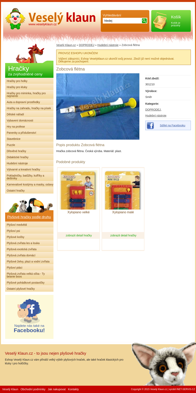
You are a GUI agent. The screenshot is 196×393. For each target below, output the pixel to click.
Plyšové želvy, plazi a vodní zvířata (28, 261)
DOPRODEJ (153, 109)
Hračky (25, 70)
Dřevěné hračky (16, 151)
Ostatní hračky (16, 190)
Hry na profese (16, 126)
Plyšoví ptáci (14, 267)
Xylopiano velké (78, 212)
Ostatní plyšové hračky (21, 288)
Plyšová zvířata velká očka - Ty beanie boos (26, 275)
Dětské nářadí (15, 114)
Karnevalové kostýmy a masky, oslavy (30, 184)
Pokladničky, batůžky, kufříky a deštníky (25, 177)
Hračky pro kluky (17, 87)
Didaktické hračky (18, 157)
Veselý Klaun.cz (66, 45)
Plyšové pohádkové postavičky (26, 282)
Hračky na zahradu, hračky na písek (29, 108)
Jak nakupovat (57, 389)
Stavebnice (13, 138)
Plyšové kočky (15, 237)
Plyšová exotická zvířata (21, 249)
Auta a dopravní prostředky (23, 102)
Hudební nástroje (156, 115)
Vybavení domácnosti (20, 120)
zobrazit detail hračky (79, 235)
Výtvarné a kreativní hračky (23, 169)
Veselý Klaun (10, 389)
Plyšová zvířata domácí (21, 255)
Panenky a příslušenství (21, 132)
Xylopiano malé (123, 212)
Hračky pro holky (17, 81)
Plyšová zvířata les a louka (23, 243)
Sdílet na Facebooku (172, 125)
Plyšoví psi (13, 230)
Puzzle (11, 145)
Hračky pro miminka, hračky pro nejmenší (26, 95)
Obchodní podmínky (33, 389)
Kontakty (73, 389)
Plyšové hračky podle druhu (29, 217)
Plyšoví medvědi (17, 224)
